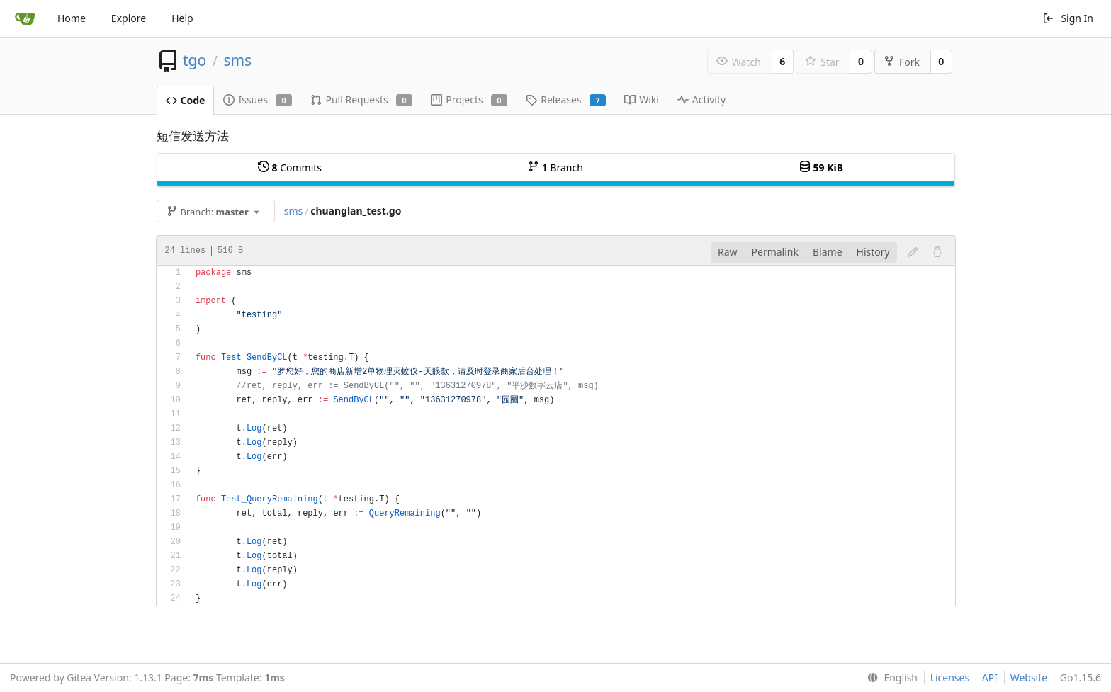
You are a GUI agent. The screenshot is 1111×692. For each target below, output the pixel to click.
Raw (728, 252)
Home (71, 18)
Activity (701, 99)
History (873, 252)
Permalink (775, 252)
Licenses (950, 677)
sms (237, 60)
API (990, 677)
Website (1029, 677)
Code (185, 100)
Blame (827, 252)
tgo (194, 60)
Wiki (641, 99)
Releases (566, 99)
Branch (555, 167)
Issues (257, 99)
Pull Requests (361, 99)
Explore (128, 18)
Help (182, 18)
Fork (902, 62)
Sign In (1067, 18)
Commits (290, 167)
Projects (469, 99)
